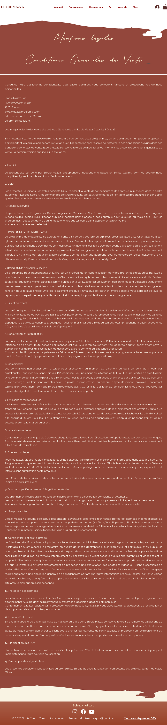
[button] (164, 6)
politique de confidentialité (44, 84)
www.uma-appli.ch (81, 391)
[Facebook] (83, 711)
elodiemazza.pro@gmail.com (22, 111)
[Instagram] (75, 711)
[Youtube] (91, 711)
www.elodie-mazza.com (51, 138)
